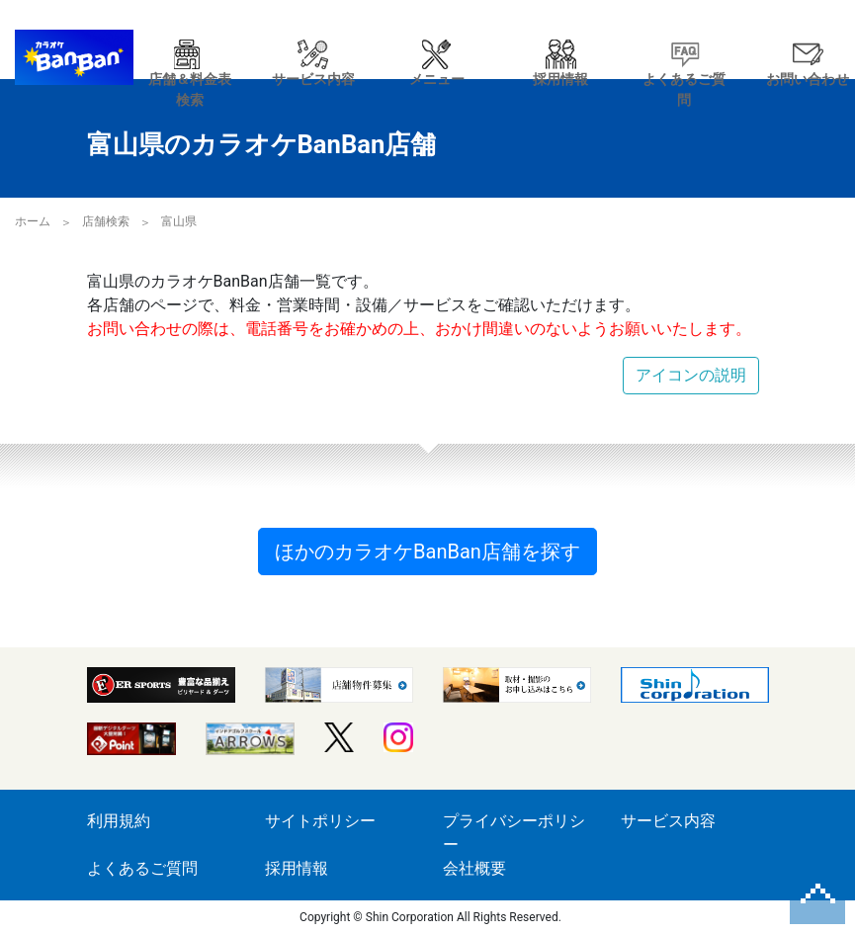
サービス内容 (668, 820)
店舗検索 (105, 221)
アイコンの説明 (691, 375)
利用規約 (118, 820)
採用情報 (296, 868)
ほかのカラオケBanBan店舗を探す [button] (427, 551)
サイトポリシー (320, 820)
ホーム (32, 221)
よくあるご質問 (142, 868)
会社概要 (474, 868)
